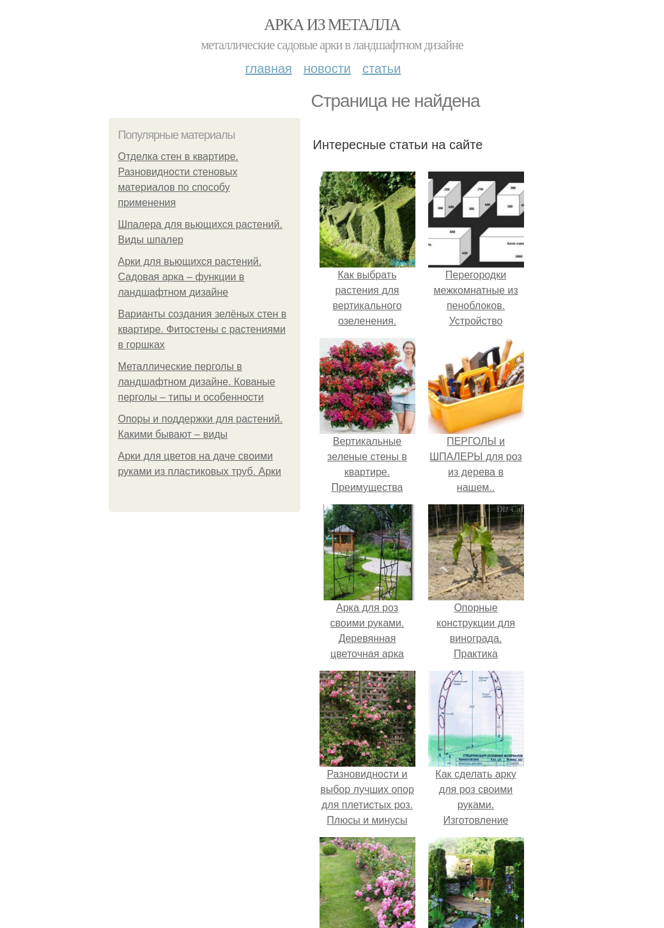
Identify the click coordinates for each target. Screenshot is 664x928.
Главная (268, 68)
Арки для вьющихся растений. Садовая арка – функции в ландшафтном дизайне (190, 277)
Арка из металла (332, 24)
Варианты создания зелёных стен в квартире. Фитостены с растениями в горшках (202, 329)
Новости (327, 68)
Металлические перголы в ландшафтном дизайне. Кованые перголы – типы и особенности (196, 382)
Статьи (381, 68)
